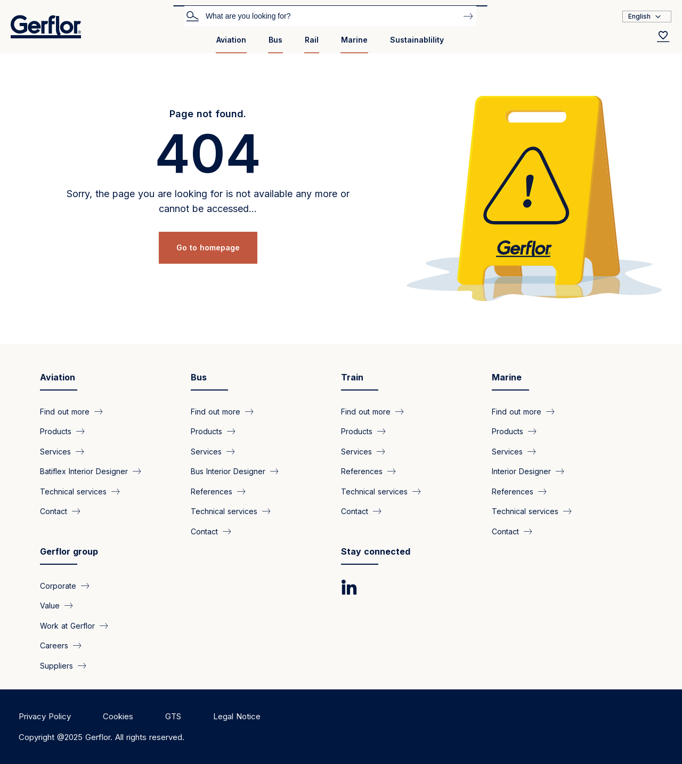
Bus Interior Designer (228, 471)
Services (55, 451)
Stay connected (375, 551)
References (211, 490)
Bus (275, 39)
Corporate (58, 585)
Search (192, 15)
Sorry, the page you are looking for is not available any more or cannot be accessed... (208, 201)
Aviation (231, 39)
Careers (54, 645)
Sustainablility (417, 39)
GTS (173, 716)
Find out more (65, 411)
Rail (312, 39)
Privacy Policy (45, 716)
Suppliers (56, 665)
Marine (354, 39)
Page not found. (207, 113)
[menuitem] (231, 44)
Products (55, 431)
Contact (53, 511)
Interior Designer (521, 471)
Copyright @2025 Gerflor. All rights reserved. (101, 737)
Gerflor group (69, 551)
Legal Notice (237, 716)
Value (50, 605)
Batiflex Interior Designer (84, 471)
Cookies (118, 716)
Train (352, 377)
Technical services (73, 490)
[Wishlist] (663, 36)
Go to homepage (208, 247)
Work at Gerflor (67, 625)
